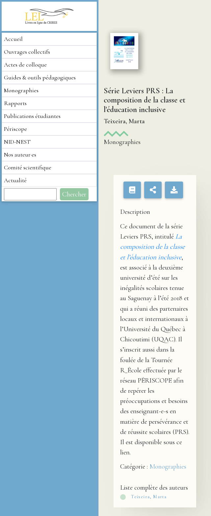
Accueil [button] (13, 39)
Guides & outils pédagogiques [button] (40, 77)
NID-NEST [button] (17, 141)
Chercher (74, 194)
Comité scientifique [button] (27, 167)
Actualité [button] (15, 180)
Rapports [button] (15, 103)
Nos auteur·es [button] (20, 154)
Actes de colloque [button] (25, 64)
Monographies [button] (21, 90)
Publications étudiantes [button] (32, 116)
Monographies (167, 467)
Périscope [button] (15, 128)
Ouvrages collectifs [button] (27, 51)
